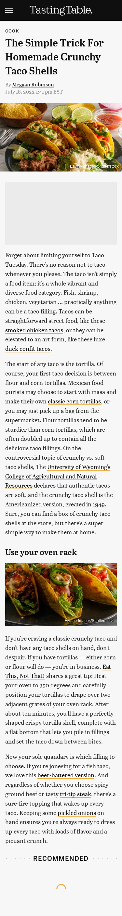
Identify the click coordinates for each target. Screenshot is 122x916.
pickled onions (77, 812)
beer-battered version (65, 775)
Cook (12, 31)
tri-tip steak (75, 794)
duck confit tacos (27, 348)
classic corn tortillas (74, 401)
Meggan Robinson (33, 84)
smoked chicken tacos (34, 330)
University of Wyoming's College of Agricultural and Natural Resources (57, 476)
